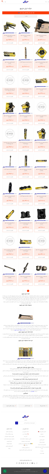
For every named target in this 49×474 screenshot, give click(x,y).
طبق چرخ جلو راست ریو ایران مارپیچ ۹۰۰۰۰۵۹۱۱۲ (40, 89)
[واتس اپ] (22, 463)
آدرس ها (24, 436)
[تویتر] (29, 463)
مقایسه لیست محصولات (24, 441)
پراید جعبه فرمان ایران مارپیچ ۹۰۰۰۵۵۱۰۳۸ (24, 62)
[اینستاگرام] (18, 463)
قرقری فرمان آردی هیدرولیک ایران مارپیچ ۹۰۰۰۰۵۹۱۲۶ (24, 170)
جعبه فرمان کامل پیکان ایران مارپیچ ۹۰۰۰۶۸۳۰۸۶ (40, 36)
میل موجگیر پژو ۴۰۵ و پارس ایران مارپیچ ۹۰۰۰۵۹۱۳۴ (40, 250)
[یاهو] (24, 463)
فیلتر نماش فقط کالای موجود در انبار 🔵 (24, 13)
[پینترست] (16, 463)
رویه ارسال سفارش (8, 431)
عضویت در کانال (44, 471)
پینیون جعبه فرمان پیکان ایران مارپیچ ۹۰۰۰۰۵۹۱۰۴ (9, 277)
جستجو (41, 434)
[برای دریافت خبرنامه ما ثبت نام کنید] (26, 423)
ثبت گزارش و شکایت (24, 447)
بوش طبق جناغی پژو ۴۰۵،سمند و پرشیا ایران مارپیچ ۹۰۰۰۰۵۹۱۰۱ (8, 250)
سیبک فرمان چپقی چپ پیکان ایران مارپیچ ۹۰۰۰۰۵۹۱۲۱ (8, 116)
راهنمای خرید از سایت (41, 444)
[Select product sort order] (24, 16)
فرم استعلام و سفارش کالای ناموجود (24, 450)
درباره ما (40, 451)
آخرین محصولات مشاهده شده (24, 439)
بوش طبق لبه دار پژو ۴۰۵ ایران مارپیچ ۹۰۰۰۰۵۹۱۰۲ (40, 277)
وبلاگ (8, 448)
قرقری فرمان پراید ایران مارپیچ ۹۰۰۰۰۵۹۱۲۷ (8, 169)
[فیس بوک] (36, 463)
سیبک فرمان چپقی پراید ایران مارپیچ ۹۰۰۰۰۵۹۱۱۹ (40, 116)
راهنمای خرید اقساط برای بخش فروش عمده (41, 447)
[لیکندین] (33, 463)
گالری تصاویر (41, 440)
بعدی (22, 291)
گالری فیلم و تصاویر (8, 446)
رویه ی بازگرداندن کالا (8, 434)
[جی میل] (26, 463)
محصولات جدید (41, 436)
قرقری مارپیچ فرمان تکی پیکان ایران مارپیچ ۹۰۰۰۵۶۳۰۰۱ (40, 63)
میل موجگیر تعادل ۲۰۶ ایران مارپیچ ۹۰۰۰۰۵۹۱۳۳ (8, 223)
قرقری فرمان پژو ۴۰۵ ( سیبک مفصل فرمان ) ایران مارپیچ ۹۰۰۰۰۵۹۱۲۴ (9, 143)
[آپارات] (31, 463)
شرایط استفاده (40, 442)
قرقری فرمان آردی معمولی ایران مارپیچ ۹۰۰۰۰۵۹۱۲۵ (40, 170)
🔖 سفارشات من (25, 434)
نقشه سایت (41, 453)
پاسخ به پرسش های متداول (8, 439)
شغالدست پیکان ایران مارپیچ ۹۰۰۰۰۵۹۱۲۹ (24, 196)
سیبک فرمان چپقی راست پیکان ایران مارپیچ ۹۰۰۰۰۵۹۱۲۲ (40, 143)
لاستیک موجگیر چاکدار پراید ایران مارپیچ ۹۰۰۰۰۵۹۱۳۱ (40, 223)
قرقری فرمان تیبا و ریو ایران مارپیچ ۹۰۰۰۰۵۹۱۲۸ (40, 197)
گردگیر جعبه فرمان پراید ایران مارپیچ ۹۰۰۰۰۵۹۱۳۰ (9, 197)
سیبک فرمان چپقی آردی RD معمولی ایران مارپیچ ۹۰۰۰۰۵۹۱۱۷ (24, 89)
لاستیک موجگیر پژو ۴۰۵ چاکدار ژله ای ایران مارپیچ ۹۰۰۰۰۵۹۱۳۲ (24, 223)
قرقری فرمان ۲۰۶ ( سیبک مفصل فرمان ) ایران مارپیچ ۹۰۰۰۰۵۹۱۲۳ (24, 143)
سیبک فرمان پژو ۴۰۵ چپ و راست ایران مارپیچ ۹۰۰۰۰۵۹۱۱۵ (24, 250)
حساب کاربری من (24, 431)
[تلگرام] (20, 463)
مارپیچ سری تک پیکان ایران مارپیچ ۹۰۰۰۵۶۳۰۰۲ (24, 36)
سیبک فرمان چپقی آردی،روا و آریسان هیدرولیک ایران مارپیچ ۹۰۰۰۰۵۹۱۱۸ (8, 89)
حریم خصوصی (8, 441)
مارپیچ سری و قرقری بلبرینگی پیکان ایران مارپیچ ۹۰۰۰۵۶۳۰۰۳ (8, 36)
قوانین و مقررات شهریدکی (8, 436)
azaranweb (27, 470)
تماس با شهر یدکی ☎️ (41, 431)
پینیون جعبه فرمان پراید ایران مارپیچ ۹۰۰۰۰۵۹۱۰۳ (24, 277)
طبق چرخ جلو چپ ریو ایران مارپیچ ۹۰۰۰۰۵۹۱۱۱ (8, 63)
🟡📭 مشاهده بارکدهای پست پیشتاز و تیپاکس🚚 (24, 444)
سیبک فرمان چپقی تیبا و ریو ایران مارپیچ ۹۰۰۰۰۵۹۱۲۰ (24, 116)
